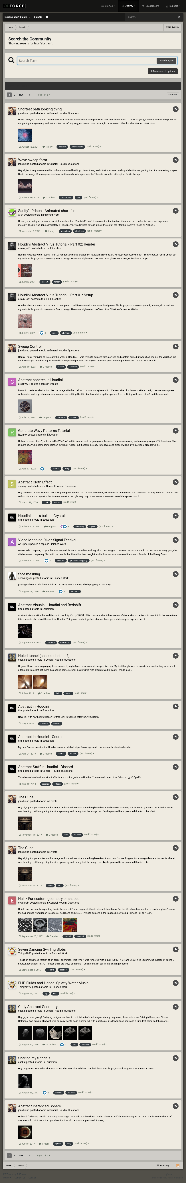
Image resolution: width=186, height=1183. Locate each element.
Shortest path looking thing (40, 109)
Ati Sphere (24, 544)
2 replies (49, 197)
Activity (129, 6)
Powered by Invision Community (167, 1177)
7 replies (52, 936)
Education (55, 248)
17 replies (49, 1044)
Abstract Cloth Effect (35, 482)
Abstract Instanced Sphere (39, 1106)
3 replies (44, 693)
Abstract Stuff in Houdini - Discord (45, 767)
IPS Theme (8, 1174)
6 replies (50, 526)
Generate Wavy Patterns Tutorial (44, 430)
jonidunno (23, 113)
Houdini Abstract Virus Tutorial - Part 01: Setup (55, 295)
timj (20, 519)
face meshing (29, 574)
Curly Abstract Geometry (38, 1007)
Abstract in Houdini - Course (40, 737)
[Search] (141, 17)
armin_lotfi (24, 248)
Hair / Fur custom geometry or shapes (48, 898)
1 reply (47, 146)
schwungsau (25, 578)
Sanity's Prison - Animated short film (47, 211)
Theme (7, 1177)
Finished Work (51, 214)
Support (173, 6)
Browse (109, 6)
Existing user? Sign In (17, 17)
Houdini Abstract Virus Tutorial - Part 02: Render (56, 244)
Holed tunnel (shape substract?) (44, 656)
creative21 (24, 383)
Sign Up (38, 17)
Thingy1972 (24, 953)
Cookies (32, 1177)
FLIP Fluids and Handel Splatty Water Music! (53, 983)
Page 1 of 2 (43, 95)
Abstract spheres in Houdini (40, 380)
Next (22, 95)
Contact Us (20, 1177)
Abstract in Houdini (33, 706)
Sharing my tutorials (34, 1058)
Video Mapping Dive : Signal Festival (47, 540)
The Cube (25, 797)
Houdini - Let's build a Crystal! (42, 516)
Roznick (22, 434)
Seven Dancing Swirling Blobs (42, 949)
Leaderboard (152, 6)
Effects (54, 383)
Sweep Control (30, 346)
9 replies (48, 591)
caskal (21, 659)
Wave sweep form (32, 160)
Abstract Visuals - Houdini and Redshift (49, 605)
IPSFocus (21, 1174)
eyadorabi (23, 902)
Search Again (166, 60)
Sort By (173, 95)
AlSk (20, 214)
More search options (163, 71)
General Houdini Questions (64, 113)
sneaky (22, 486)
